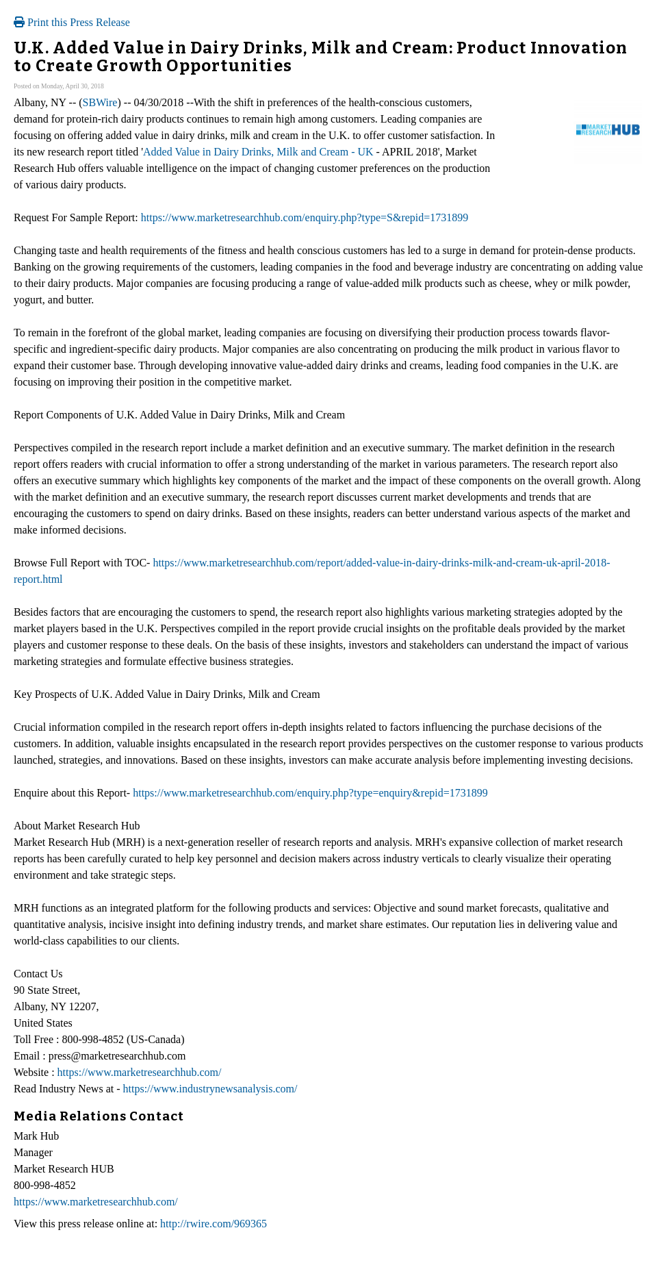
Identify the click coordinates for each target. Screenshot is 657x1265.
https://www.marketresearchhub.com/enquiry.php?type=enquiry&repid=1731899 (310, 793)
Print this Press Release (72, 22)
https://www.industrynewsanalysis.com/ (210, 1088)
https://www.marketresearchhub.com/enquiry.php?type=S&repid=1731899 (305, 217)
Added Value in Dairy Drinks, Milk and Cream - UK (258, 152)
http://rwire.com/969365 (213, 1223)
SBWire (100, 102)
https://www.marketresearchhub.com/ (139, 1072)
